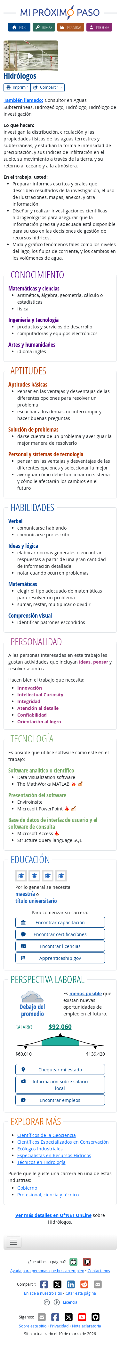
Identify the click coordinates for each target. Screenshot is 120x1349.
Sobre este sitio (32, 1326)
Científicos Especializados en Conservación (63, 1142)
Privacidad (59, 1326)
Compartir (46, 87)
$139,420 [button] (95, 1054)
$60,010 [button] (23, 1054)
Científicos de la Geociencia (46, 1135)
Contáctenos (99, 1270)
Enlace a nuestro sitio (43, 1293)
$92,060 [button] (60, 1027)
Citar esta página (81, 1293)
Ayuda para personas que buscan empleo (47, 1270)
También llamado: (23, 100)
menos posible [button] (85, 993)
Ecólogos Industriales (40, 1149)
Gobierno (27, 1188)
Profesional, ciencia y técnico (48, 1195)
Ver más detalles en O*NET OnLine (53, 1215)
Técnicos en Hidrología (41, 1162)
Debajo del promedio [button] (32, 1010)
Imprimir (17, 87)
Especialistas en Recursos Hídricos (54, 1155)
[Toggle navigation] (13, 1242)
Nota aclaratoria (86, 1326)
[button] (73, 784)
